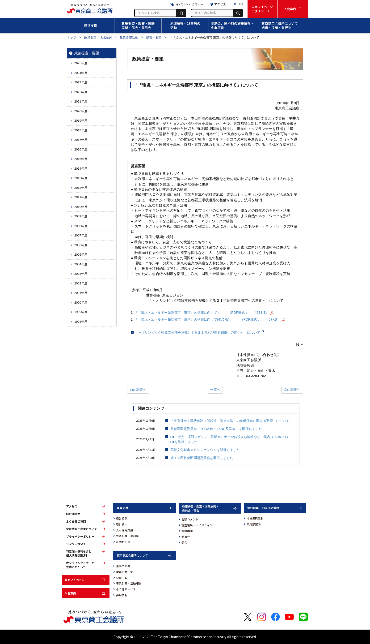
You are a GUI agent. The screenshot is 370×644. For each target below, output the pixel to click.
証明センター (124, 542)
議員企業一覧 (124, 572)
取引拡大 (121, 524)
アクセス (71, 506)
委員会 (185, 537)
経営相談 (121, 518)
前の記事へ (138, 389)
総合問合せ (73, 514)
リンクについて (76, 544)
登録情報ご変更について (81, 529)
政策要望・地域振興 (98, 37)
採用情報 (121, 595)
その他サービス (126, 589)
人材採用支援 (124, 530)
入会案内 (70, 593)
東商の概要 (123, 566)
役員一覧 (121, 578)
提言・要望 (153, 37)
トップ (71, 37)
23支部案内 (254, 524)
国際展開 (187, 531)
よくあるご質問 (76, 521)
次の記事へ (292, 389)
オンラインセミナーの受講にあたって (80, 565)
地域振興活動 (255, 518)
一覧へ (215, 389)
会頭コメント (189, 519)
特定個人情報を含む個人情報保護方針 (79, 553)
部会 (184, 542)
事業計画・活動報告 (129, 583)
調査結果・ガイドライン (197, 525)
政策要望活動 (129, 37)
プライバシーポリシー (80, 536)
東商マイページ (74, 580)
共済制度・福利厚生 (129, 536)
